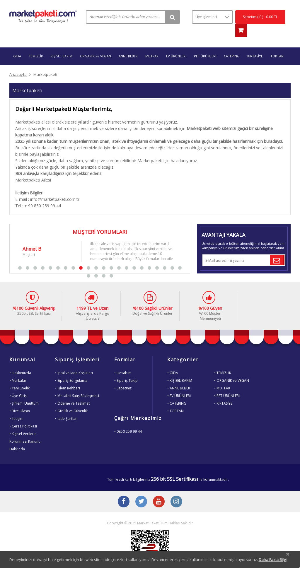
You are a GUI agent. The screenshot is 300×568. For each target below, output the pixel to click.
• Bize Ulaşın (19, 399)
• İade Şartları (66, 407)
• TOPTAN (175, 399)
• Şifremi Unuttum (24, 391)
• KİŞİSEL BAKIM (179, 369)
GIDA (17, 44)
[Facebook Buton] (123, 490)
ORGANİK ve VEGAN (95, 44)
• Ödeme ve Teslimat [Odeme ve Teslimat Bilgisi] (72, 391)
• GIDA (172, 361)
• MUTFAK (222, 376)
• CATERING (176, 391)
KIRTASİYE (255, 44)
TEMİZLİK (36, 44)
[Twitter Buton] (141, 490)
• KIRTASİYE (223, 391)
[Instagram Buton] (176, 490)
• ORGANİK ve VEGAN (231, 369)
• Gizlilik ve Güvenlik (71, 399)
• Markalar (17, 369)
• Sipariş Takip (126, 369)
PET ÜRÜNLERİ (205, 44)
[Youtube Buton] (159, 490)
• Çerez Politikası (23, 414)
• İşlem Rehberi (67, 376)
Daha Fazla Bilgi (273, 559)
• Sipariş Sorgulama (71, 369)
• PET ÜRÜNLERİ (227, 384)
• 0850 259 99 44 (128, 420)
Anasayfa (18, 63)
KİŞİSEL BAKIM (61, 44)
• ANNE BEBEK (178, 376)
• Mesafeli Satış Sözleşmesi (77, 384)
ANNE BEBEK (128, 44)
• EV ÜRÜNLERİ (179, 384)
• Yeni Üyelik (19, 376)
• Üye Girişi (18, 384)
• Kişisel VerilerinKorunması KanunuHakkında (24, 430)
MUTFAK (151, 44)
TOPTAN (277, 44)
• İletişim (16, 407)
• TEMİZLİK (222, 361)
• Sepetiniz (123, 376)
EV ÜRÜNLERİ (176, 44)
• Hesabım (123, 361)
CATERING (232, 44)
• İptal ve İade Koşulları (74, 361)
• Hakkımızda (20, 361)
